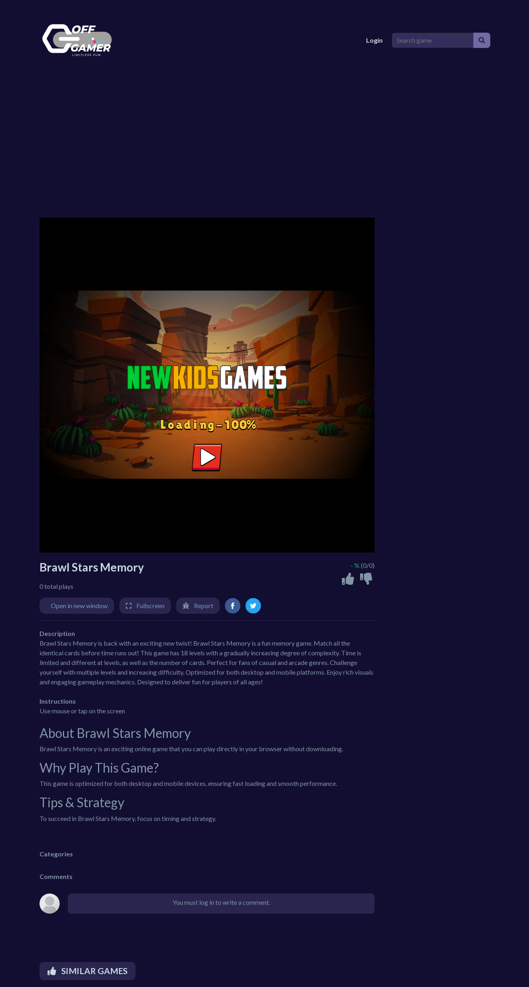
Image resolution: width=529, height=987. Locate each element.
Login (374, 40)
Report (203, 605)
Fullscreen (150, 605)
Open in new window (79, 605)
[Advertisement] (278, 149)
